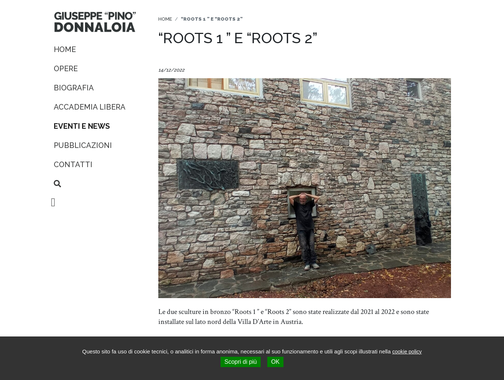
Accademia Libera (90, 107)
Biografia (74, 87)
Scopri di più (240, 362)
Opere (66, 68)
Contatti (73, 164)
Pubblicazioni (83, 145)
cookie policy (407, 352)
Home (65, 49)
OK (275, 362)
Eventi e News (82, 126)
